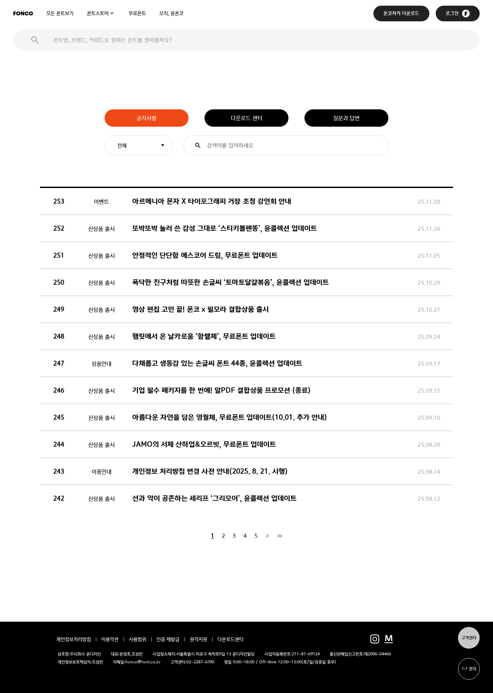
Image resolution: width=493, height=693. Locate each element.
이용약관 (110, 639)
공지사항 (147, 118)
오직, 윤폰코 (171, 13)
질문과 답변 (346, 118)
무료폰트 (137, 13)
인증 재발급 (168, 639)
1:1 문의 (469, 668)
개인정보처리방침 (73, 639)
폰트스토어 (98, 13)
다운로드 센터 (246, 118)
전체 (122, 145)
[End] (279, 536)
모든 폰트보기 (60, 13)
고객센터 (469, 637)
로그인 (458, 13)
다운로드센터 (231, 639)
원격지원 (198, 639)
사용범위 (137, 639)
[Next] (267, 536)
